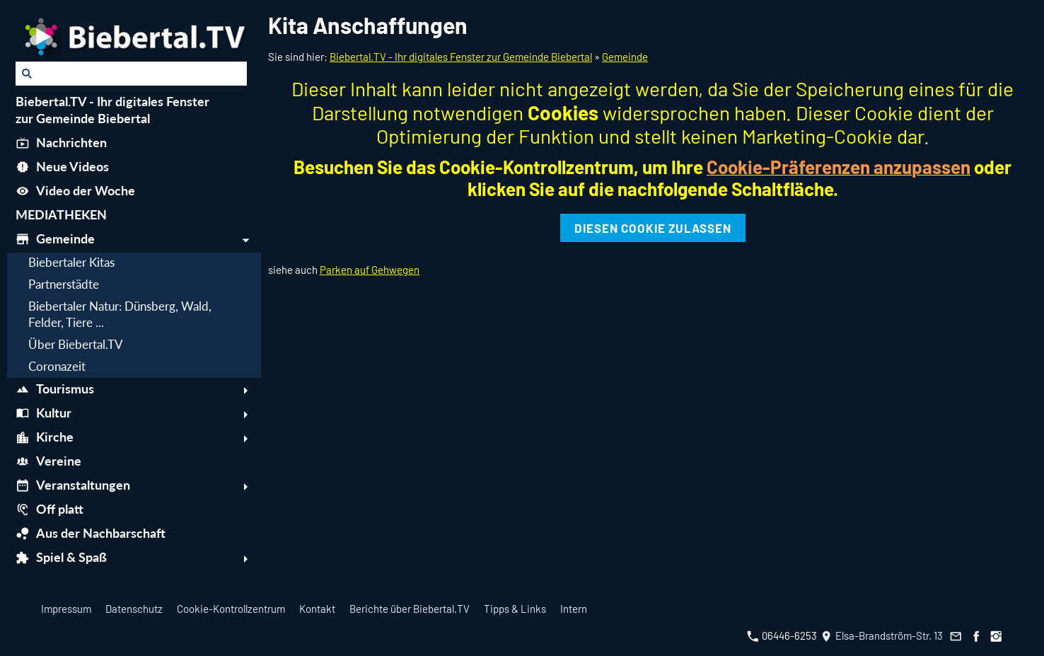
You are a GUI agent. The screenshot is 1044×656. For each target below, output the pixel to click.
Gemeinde (625, 56)
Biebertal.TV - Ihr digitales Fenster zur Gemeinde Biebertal (461, 56)
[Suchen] (131, 74)
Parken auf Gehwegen (369, 269)
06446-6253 (782, 635)
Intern (573, 608)
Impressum (66, 608)
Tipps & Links (515, 608)
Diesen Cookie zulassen (652, 228)
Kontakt (317, 608)
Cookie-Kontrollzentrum (231, 608)
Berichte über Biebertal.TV (409, 608)
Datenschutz (134, 608)
